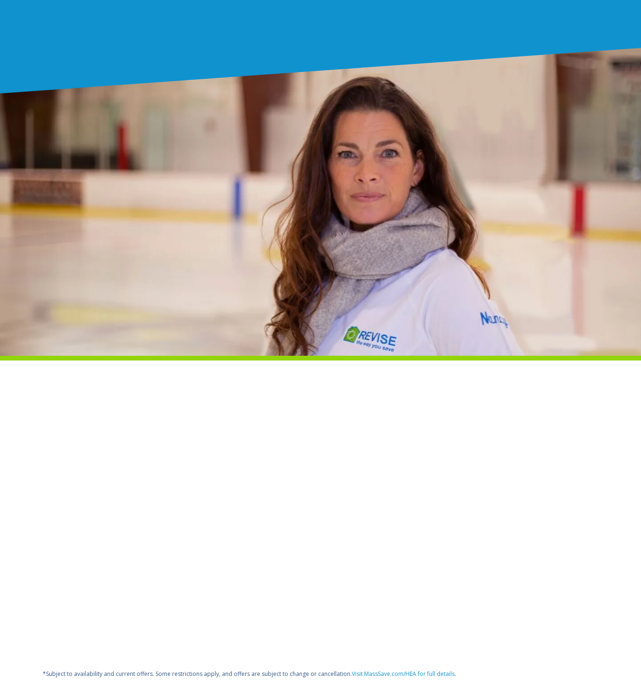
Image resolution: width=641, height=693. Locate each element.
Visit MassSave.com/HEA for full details (403, 674)
